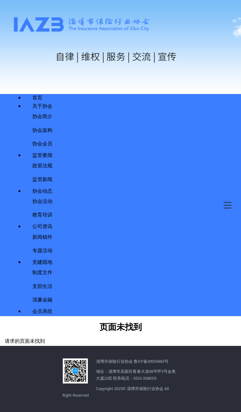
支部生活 (42, 286)
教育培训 (42, 214)
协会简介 (42, 116)
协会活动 (42, 201)
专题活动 (42, 250)
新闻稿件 (42, 237)
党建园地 (42, 262)
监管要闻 (42, 156)
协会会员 (42, 143)
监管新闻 (42, 179)
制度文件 (42, 272)
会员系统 (42, 312)
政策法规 (42, 165)
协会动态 (42, 191)
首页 (37, 98)
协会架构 (42, 130)
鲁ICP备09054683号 (151, 361)
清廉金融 (42, 299)
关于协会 (42, 106)
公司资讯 (42, 227)
